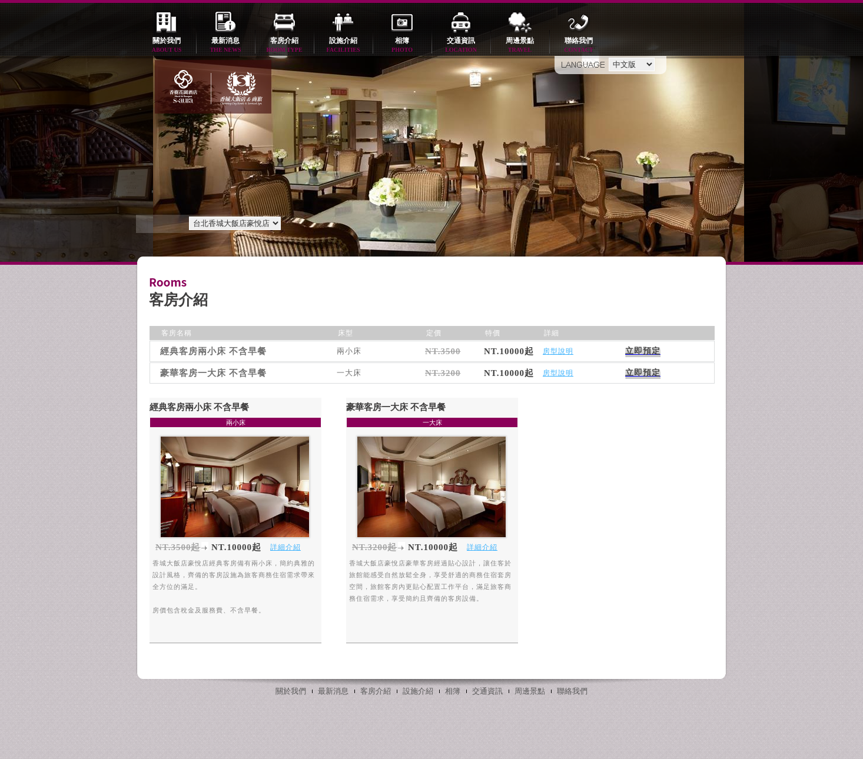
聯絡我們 (578, 45)
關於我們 (166, 45)
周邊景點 (519, 45)
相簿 (402, 45)
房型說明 (558, 351)
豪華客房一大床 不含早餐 (396, 407)
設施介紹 (343, 45)
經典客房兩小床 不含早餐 (199, 407)
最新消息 (225, 45)
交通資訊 (461, 45)
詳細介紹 (285, 547)
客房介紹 (284, 45)
